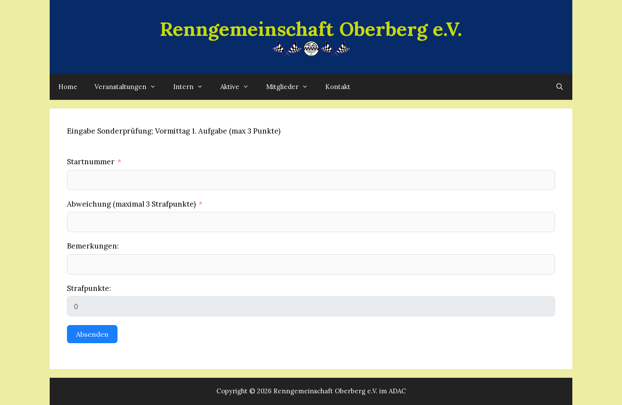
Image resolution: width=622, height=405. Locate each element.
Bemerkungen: (93, 246)
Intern (192, 87)
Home (67, 87)
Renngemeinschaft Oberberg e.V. (311, 28)
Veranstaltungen (130, 87)
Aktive (238, 87)
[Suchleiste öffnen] (559, 87)
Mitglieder (291, 87)
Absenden (92, 334)
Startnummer (90, 161)
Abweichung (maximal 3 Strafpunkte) (131, 204)
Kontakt (337, 87)
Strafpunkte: (89, 288)
